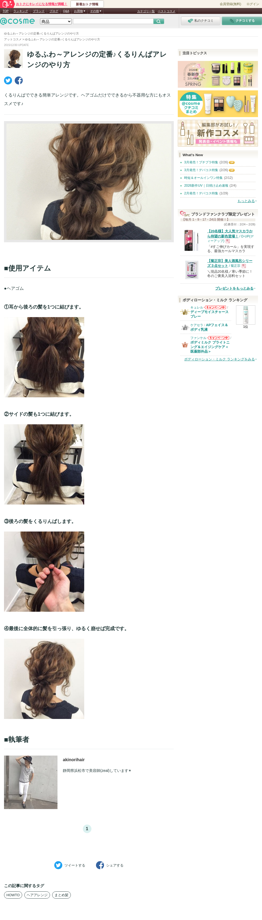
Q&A (66, 11)
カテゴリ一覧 (146, 11)
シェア (110, 865)
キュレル (196, 307)
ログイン (252, 4)
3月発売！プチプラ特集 (201, 162)
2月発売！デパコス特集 (201, 193)
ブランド (39, 11)
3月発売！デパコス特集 (201, 170)
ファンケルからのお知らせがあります (218, 339)
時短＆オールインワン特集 (203, 178)
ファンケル (198, 338)
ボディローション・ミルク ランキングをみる (219, 359)
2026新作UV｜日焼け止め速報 (206, 185)
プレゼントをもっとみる (234, 288)
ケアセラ (196, 325)
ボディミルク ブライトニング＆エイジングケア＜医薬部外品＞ (210, 346)
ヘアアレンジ (37, 895)
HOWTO (13, 895)
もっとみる (246, 201)
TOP (6, 11)
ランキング (20, 11)
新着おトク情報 (87, 4)
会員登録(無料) (230, 4)
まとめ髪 (61, 895)
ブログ (53, 11)
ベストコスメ (166, 11)
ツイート (69, 865)
